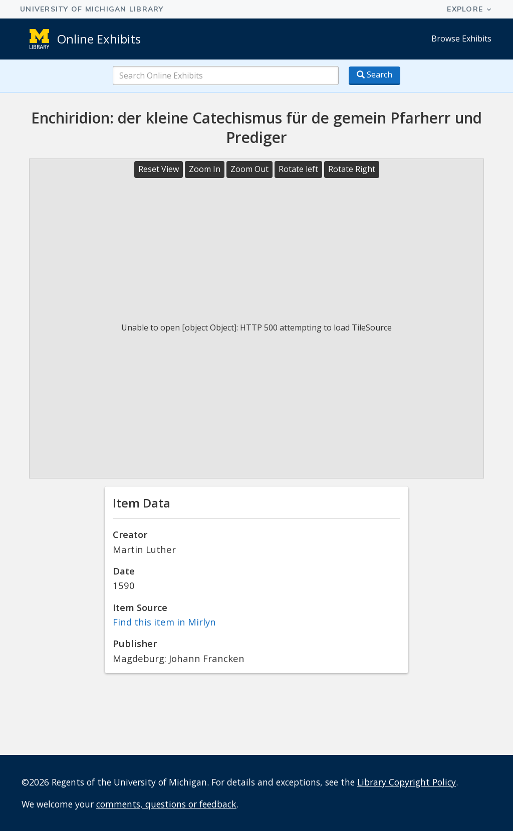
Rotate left (298, 169)
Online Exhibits (99, 38)
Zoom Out (249, 169)
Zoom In (204, 169)
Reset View (158, 169)
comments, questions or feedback (166, 804)
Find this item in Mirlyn (164, 622)
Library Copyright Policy (406, 782)
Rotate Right (351, 169)
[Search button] (374, 75)
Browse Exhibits (461, 38)
